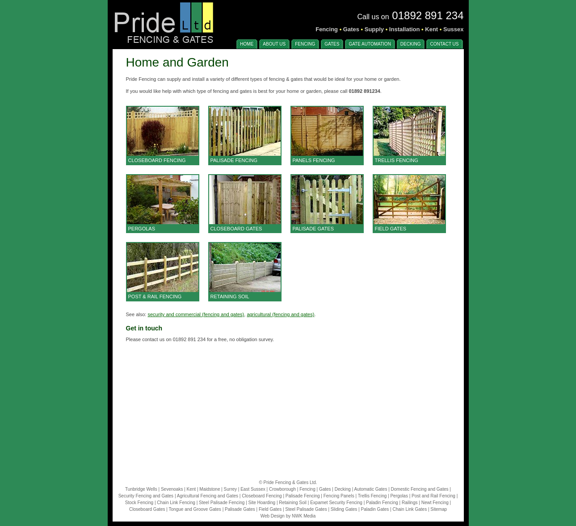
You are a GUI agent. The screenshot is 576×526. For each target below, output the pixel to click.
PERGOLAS (142, 228)
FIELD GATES (391, 228)
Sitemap (438, 509)
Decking (343, 489)
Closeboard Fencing (262, 495)
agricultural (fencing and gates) (280, 314)
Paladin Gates (375, 509)
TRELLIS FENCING (396, 160)
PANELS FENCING (314, 160)
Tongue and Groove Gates (195, 509)
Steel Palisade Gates (306, 509)
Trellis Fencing (372, 495)
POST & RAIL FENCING (155, 296)
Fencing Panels (339, 495)
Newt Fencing (435, 502)
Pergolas (399, 495)
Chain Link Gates (409, 509)
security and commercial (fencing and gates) (195, 314)
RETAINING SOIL (229, 296)
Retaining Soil (293, 502)
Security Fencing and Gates (145, 495)
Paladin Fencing (382, 502)
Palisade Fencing (303, 495)
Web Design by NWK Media (288, 515)
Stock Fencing (139, 502)
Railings (410, 502)
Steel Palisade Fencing (221, 502)
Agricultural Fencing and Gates (207, 495)
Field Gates (270, 509)
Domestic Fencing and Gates (420, 489)
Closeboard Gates (147, 509)
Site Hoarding (262, 502)
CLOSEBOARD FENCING (157, 160)
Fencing (307, 489)
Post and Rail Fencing (433, 495)
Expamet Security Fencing (336, 502)
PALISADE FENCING (234, 160)
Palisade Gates (240, 509)
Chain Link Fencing (176, 502)
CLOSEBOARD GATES (236, 228)
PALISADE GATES (313, 228)
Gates (325, 489)
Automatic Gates (370, 489)
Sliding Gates (344, 509)
